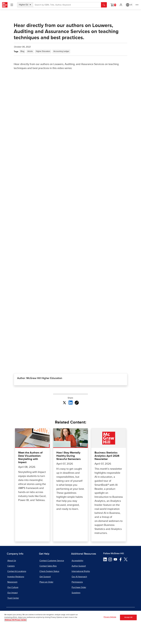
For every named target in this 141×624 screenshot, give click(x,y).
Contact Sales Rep (48, 566)
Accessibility (77, 561)
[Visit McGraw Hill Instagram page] (110, 559)
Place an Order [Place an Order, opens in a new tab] (46, 582)
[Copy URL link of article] (77, 403)
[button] (121, 5)
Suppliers (76, 593)
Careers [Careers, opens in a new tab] (11, 566)
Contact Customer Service (52, 561)
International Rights (81, 571)
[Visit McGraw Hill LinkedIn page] (105, 559)
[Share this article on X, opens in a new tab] (64, 402)
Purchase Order (79, 587)
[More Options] (137, 5)
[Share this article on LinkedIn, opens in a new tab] (71, 402)
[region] (70, 617)
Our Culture (12, 587)
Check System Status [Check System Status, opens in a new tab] (49, 571)
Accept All (128, 617)
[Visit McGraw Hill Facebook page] (120, 559)
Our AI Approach (79, 577)
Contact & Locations (16, 571)
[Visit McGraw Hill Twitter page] (125, 559)
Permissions (77, 582)
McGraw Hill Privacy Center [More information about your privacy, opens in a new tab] (15, 620)
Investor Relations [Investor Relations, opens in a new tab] (15, 577)
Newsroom (12, 582)
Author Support (79, 566)
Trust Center (13, 598)
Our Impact (12, 593)
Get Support (45, 577)
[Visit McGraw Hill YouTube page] (115, 559)
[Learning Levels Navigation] (12, 5)
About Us (11, 561)
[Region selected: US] (129, 5)
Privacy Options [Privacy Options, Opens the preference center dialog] (110, 617)
